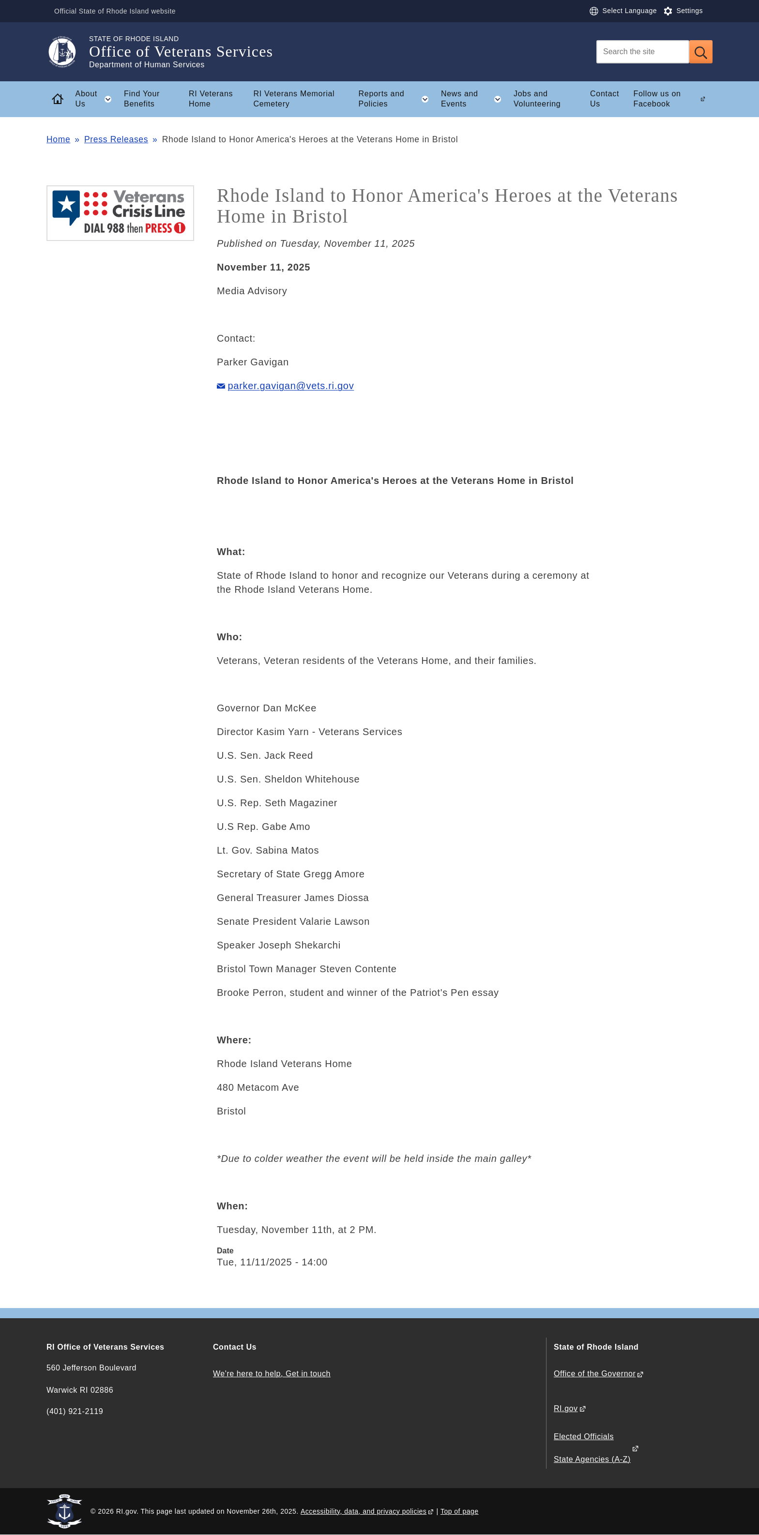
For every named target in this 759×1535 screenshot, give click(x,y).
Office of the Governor (595, 1373)
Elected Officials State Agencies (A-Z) (592, 1447)
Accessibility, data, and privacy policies (363, 1511)
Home (58, 139)
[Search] (642, 51)
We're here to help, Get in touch (272, 1373)
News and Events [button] (474, 99)
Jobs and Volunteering (537, 99)
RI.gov (566, 1408)
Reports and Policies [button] (397, 99)
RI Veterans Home (211, 99)
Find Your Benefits (142, 99)
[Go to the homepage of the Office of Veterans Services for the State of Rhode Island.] (67, 52)
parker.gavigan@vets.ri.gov (291, 385)
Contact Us (604, 99)
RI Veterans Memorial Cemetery (293, 99)
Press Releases (116, 139)
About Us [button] (97, 99)
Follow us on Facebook (657, 99)
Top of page (459, 1511)
